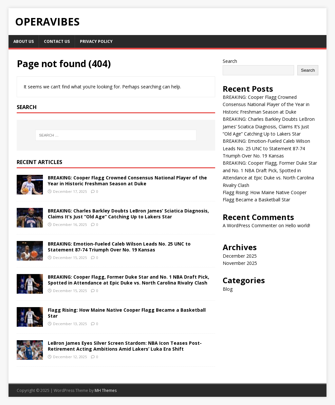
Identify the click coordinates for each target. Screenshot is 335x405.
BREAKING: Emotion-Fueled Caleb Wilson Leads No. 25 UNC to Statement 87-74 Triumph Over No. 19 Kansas (119, 247)
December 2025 (240, 256)
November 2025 (240, 263)
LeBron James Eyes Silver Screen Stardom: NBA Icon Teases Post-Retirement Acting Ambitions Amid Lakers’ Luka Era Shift (125, 346)
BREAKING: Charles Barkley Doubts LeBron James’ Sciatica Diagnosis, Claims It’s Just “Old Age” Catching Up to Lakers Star (128, 214)
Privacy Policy (96, 41)
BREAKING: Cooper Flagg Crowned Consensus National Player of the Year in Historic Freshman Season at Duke (127, 181)
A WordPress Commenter (250, 225)
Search (230, 61)
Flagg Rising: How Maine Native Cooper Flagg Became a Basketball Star (127, 313)
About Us (23, 41)
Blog (228, 289)
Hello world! (297, 225)
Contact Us (57, 41)
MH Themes (106, 390)
